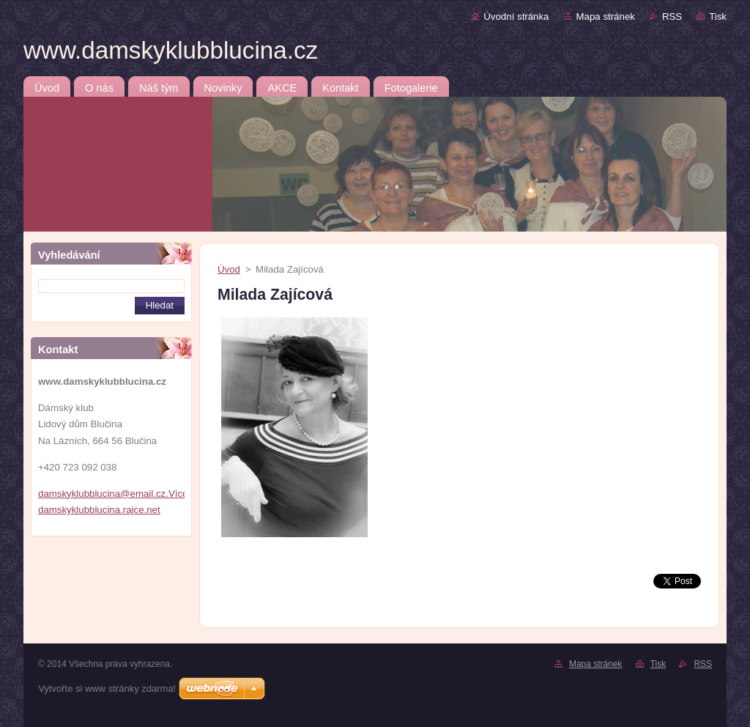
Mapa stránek (605, 16)
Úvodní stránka (516, 16)
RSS (672, 16)
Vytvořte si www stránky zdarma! (107, 688)
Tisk (718, 16)
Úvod (229, 269)
